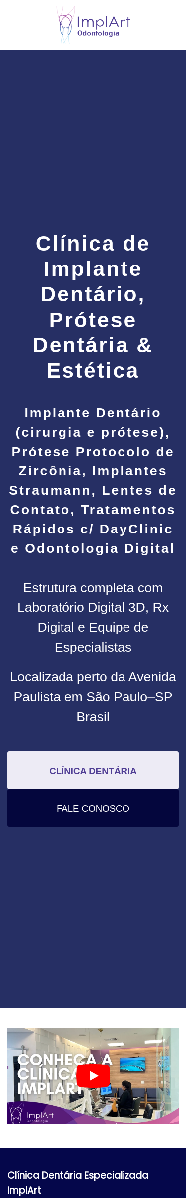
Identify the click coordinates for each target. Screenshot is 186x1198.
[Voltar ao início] (93, 25)
